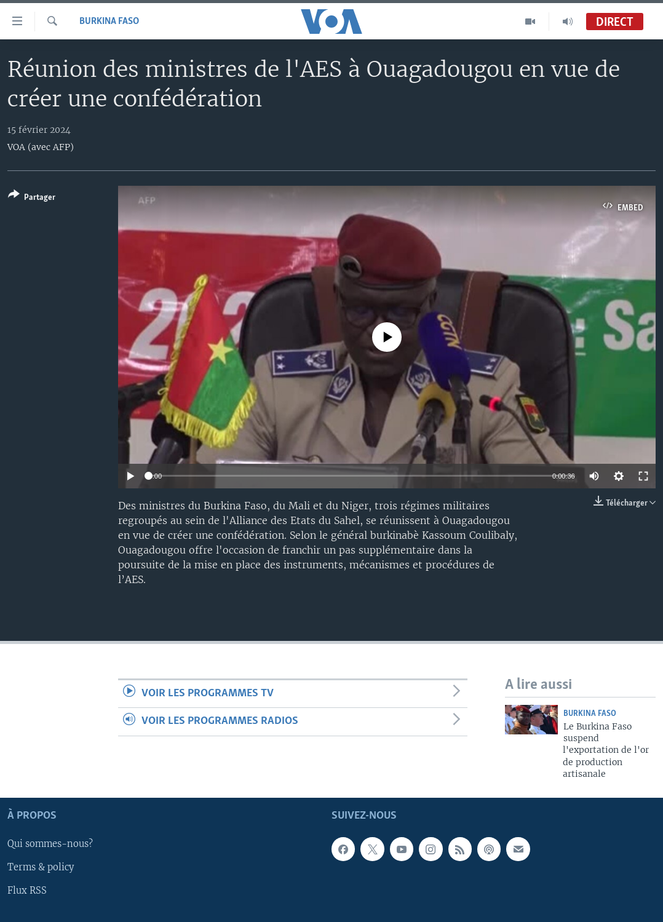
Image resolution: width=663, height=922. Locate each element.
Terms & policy (40, 867)
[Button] (31, 198)
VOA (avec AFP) (40, 147)
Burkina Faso (109, 21)
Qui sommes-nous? (50, 843)
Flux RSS (27, 890)
